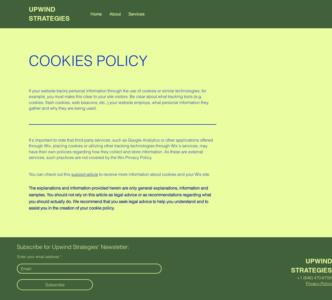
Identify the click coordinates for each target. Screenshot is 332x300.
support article (84, 174)
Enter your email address (38, 257)
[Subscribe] (55, 284)
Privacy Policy (319, 283)
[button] (136, 14)
